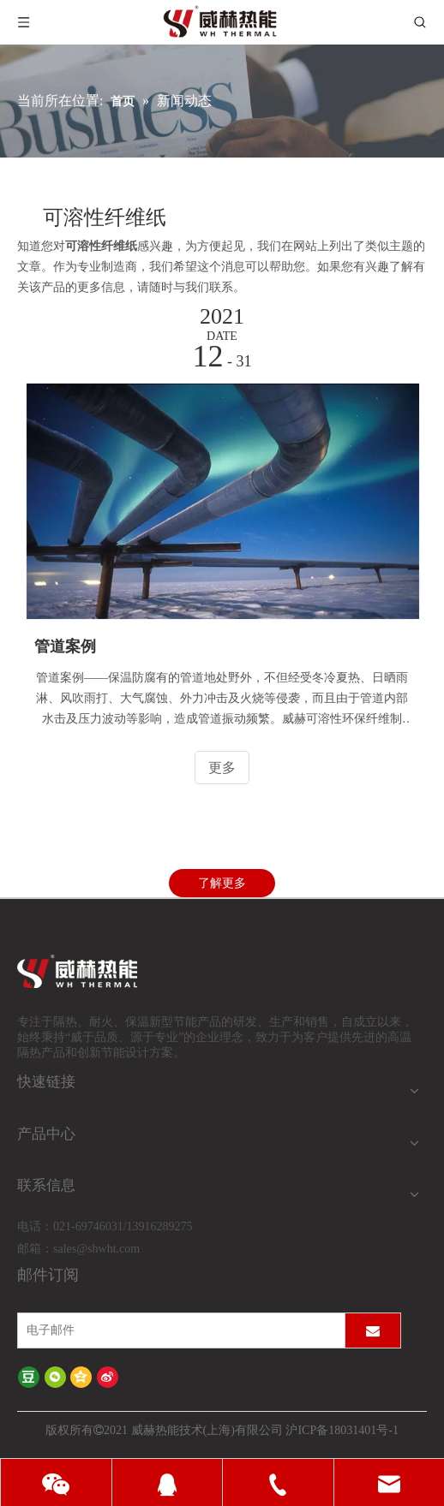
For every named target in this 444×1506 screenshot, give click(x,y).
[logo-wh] (97, 972)
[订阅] (373, 1330)
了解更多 (222, 883)
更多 (222, 767)
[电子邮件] (177, 1330)
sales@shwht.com (96, 1248)
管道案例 (65, 646)
